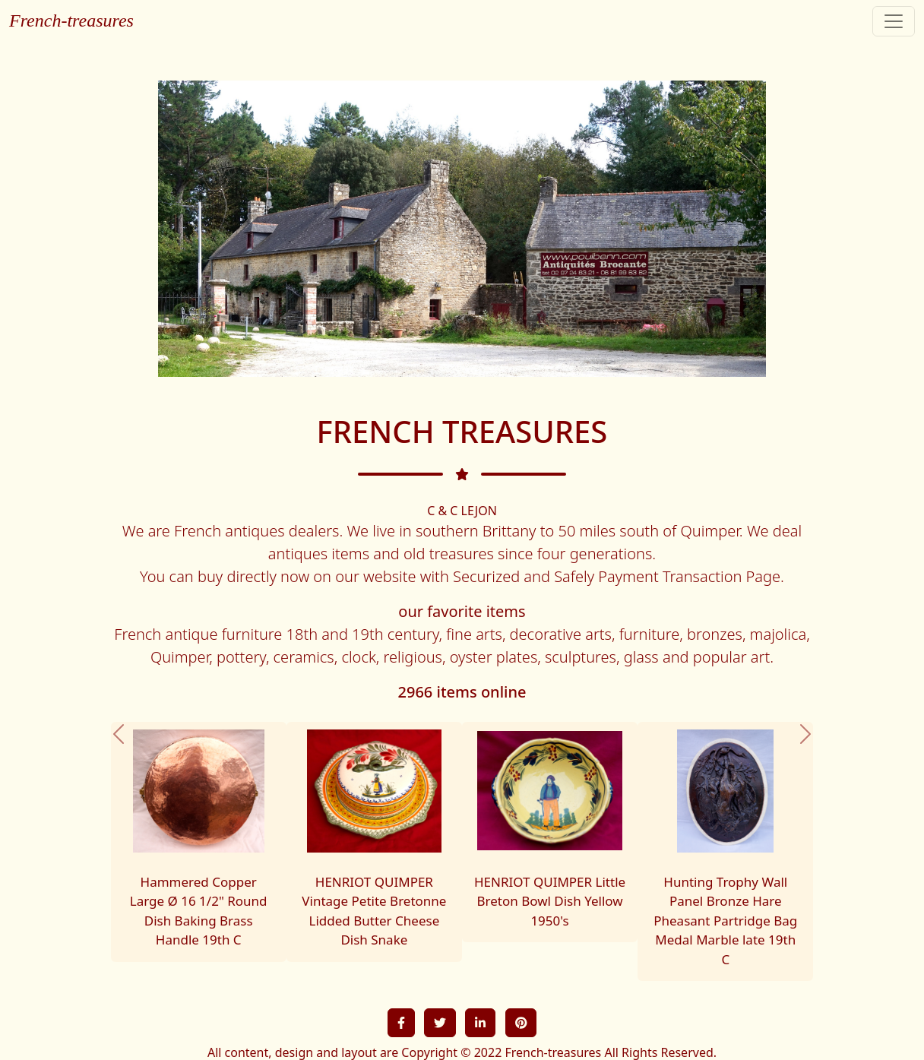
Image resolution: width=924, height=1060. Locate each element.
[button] (119, 852)
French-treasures (71, 20)
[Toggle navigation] (893, 21)
